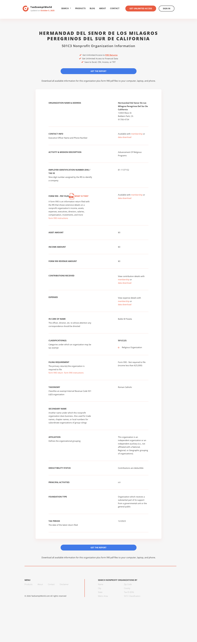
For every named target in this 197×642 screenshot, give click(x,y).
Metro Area (103, 596)
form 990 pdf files (109, 80)
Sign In (166, 8)
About (102, 8)
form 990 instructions (58, 218)
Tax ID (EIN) (129, 592)
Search (66, 8)
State (100, 592)
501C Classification (132, 596)
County (127, 588)
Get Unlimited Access (141, 8)
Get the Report (98, 71)
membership (136, 133)
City (99, 588)
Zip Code (128, 584)
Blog (92, 8)
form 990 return (56, 372)
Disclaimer (64, 584)
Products (80, 8)
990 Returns (111, 55)
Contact (114, 8)
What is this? (78, 196)
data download (124, 137)
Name (100, 584)
